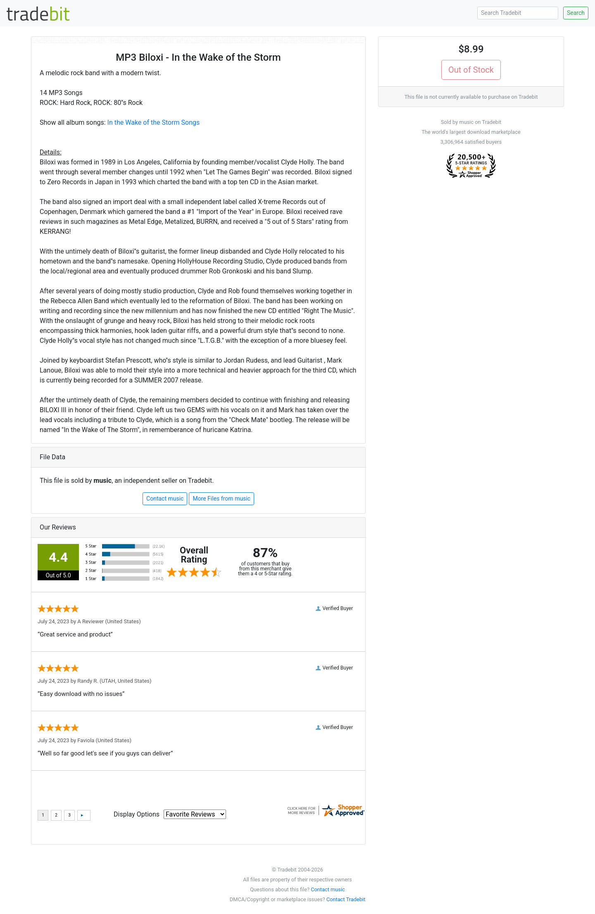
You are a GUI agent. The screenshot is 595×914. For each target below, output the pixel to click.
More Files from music (221, 498)
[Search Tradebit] (517, 13)
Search (576, 12)
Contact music (164, 498)
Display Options (136, 814)
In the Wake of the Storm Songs (153, 122)
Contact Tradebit (345, 899)
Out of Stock (471, 70)
